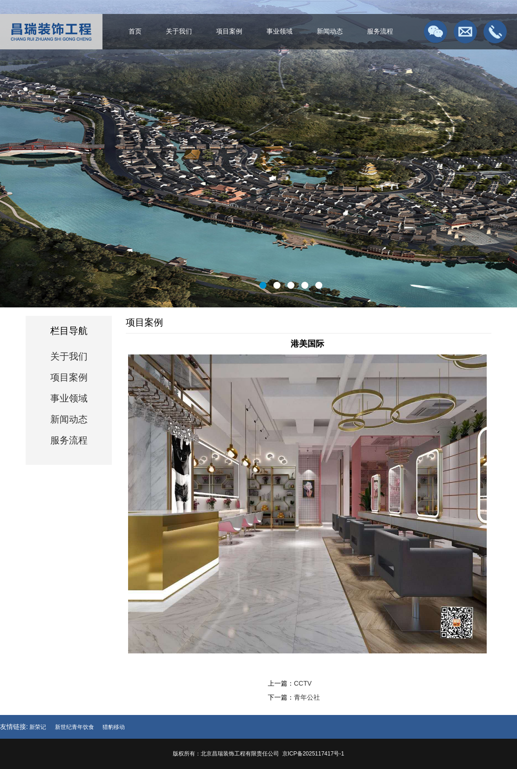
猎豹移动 (113, 727)
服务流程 (380, 31)
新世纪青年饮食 (74, 727)
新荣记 (37, 727)
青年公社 (307, 697)
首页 (135, 31)
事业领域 (279, 31)
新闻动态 (330, 31)
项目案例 (229, 31)
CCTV (303, 683)
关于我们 (179, 31)
